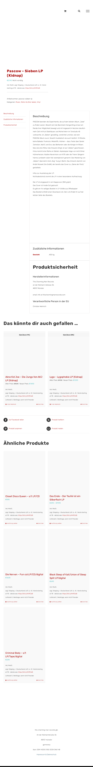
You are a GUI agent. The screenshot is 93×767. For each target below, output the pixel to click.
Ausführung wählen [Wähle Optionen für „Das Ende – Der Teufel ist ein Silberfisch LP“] (56, 523)
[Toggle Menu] (87, 11)
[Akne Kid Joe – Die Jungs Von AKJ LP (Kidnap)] (24, 352)
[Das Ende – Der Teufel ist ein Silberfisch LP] (68, 471)
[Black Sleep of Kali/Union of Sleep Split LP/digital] (68, 549)
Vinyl (38, 102)
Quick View (41, 404)
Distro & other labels (28, 102)
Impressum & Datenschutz (46, 755)
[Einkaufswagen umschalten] (65, 11)
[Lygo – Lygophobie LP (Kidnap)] (68, 352)
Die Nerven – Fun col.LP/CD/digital (24, 574)
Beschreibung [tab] (9, 114)
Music (18, 102)
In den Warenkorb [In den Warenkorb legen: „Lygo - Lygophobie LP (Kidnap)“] (55, 404)
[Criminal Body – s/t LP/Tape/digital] (24, 628)
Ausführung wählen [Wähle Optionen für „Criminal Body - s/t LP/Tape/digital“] (12, 680)
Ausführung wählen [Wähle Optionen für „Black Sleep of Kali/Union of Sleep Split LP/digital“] (56, 601)
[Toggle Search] (79, 11)
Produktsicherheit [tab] (10, 125)
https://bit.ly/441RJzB (32, 88)
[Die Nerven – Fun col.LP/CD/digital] (24, 549)
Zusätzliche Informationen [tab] (13, 119)
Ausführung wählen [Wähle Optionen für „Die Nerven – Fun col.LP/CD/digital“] (12, 601)
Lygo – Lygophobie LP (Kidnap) (66, 376)
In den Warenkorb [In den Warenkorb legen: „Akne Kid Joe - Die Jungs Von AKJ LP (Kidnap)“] (11, 404)
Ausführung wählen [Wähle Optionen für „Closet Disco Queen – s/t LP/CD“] (12, 523)
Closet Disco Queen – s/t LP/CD (22, 496)
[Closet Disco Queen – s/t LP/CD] (24, 471)
